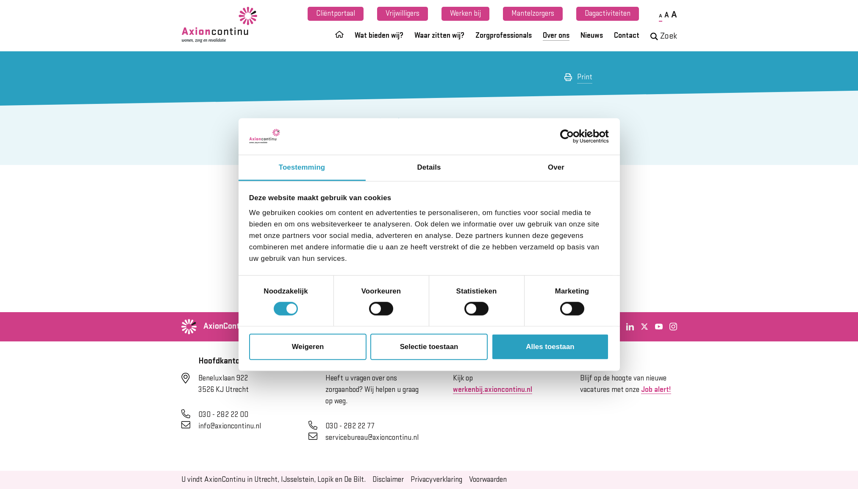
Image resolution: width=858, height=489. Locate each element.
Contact (626, 35)
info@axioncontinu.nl (229, 426)
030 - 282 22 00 (223, 415)
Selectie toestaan (429, 347)
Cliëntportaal (335, 13)
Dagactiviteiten (607, 13)
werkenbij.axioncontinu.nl (492, 390)
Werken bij (465, 13)
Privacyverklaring (436, 479)
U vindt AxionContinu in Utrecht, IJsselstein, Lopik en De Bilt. (273, 479)
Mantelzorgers (532, 13)
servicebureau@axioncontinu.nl (372, 437)
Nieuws (591, 35)
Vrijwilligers (402, 13)
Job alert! (656, 390)
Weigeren (308, 347)
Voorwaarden (488, 479)
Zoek (663, 36)
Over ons (556, 35)
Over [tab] (556, 167)
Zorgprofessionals (503, 35)
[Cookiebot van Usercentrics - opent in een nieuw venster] (572, 136)
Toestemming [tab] (302, 167)
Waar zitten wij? (439, 35)
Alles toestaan (550, 347)
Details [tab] (429, 167)
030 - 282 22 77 (350, 426)
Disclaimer (388, 479)
